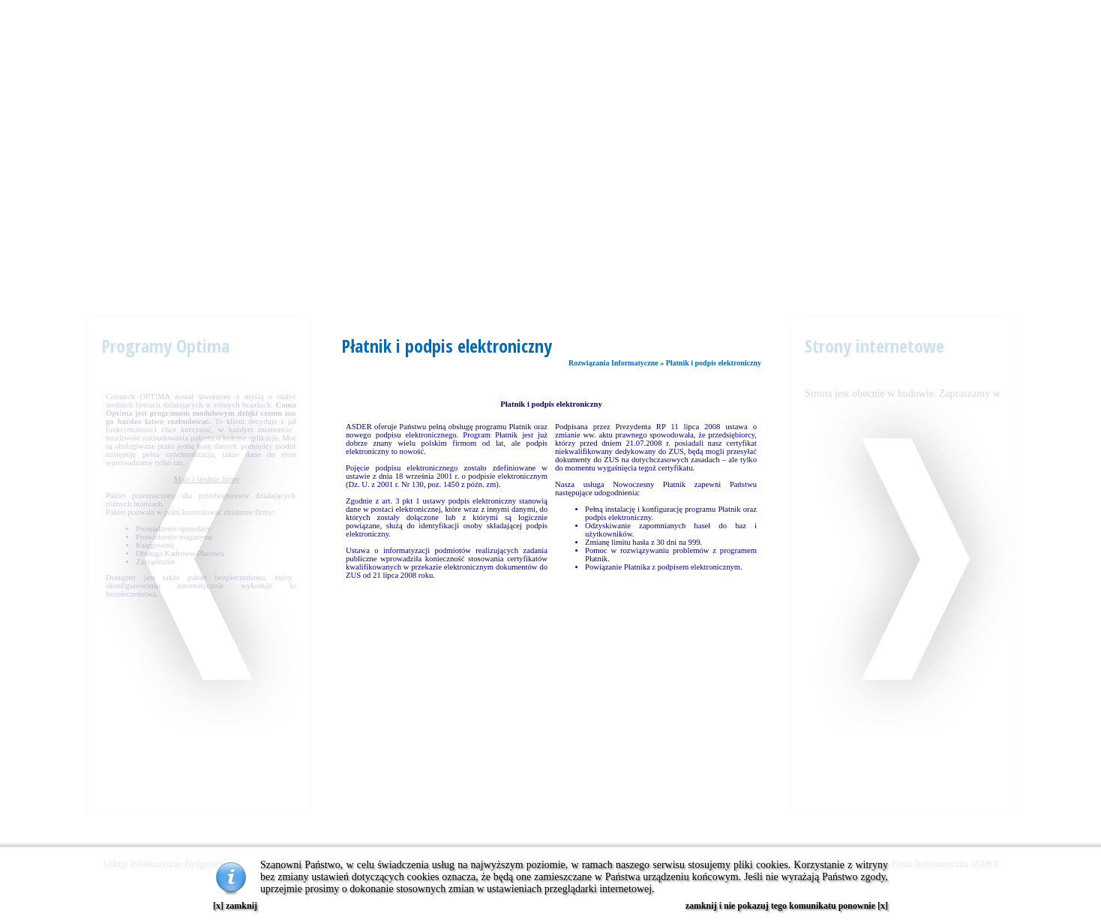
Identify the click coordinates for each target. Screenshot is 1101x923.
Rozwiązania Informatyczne (613, 363)
